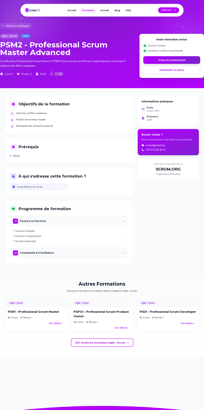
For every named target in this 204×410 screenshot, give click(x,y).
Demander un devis (172, 70)
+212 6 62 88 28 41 (153, 149)
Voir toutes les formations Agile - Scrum (102, 342)
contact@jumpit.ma (153, 145)
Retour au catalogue (16, 25)
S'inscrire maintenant (171, 60)
